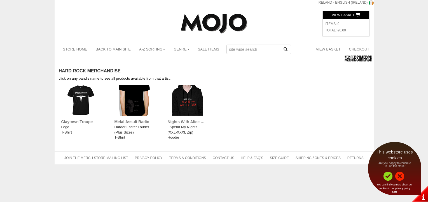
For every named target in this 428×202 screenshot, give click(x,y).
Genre (181, 49)
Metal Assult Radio (131, 122)
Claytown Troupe (77, 122)
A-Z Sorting (152, 49)
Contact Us (223, 158)
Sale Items (208, 49)
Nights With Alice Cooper (191, 122)
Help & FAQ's (252, 158)
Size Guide (279, 158)
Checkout (359, 49)
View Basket (346, 15)
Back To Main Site (113, 49)
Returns (355, 158)
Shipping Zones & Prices (318, 158)
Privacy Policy (149, 158)
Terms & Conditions (187, 158)
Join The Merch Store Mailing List (96, 158)
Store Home (75, 49)
